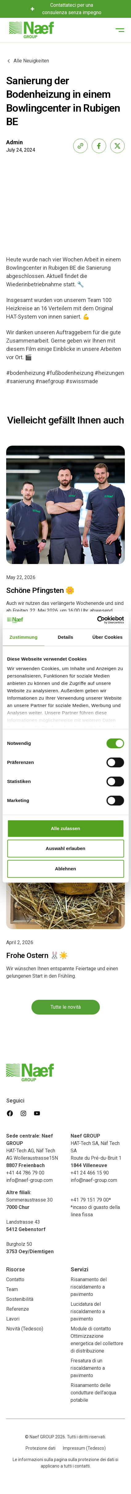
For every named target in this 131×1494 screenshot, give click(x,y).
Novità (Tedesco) (24, 1329)
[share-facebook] (99, 145)
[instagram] (23, 1113)
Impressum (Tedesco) (84, 1448)
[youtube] (37, 1113)
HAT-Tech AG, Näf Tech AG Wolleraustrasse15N (32, 1150)
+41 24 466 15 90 (90, 1173)
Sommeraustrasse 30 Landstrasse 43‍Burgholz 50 (30, 1222)
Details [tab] (65, 637)
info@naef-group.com (29, 1180)
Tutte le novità (66, 1013)
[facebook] (10, 1113)
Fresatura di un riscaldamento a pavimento (88, 1368)
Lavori (12, 1319)
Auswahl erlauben (65, 848)
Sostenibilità (19, 1299)
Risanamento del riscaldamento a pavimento (89, 1287)
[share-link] (80, 145)
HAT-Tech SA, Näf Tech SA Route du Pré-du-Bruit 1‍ (96, 1150)
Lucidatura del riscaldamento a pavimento (88, 1311)
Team (12, 1289)
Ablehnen (65, 868)
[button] (120, 30)
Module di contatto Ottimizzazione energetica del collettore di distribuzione (97, 1340)
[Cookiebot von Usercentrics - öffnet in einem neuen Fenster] (97, 620)
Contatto (15, 1279)
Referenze (17, 1309)
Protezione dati (40, 1448)
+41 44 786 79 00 (25, 1173)
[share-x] (117, 145)
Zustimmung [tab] (24, 637)
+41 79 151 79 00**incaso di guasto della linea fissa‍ (95, 1207)
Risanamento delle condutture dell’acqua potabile (93, 1392)
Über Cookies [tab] (107, 637)
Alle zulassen (65, 828)
